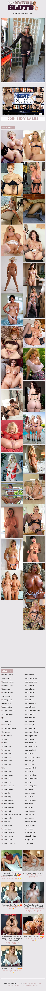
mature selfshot (30, 750)
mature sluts (29, 764)
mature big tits (6, 764)
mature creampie (7, 804)
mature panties (29, 728)
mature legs (28, 700)
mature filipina (6, 825)
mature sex (28, 754)
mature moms (29, 718)
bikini (3, 768)
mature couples (7, 800)
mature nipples (29, 725)
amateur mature (7, 675)
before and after (7, 685)
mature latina (29, 696)
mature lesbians (30, 703)
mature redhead (30, 743)
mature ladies (29, 689)
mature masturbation (32, 710)
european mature (7, 710)
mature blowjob (7, 775)
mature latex (29, 693)
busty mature (6, 689)
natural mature (29, 811)
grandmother (6, 721)
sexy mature (29, 829)
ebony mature (6, 707)
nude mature (29, 814)
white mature (29, 843)
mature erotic (6, 818)
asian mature (6, 678)
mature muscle (29, 721)
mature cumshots (7, 807)
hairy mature (6, 725)
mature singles (29, 761)
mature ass (5, 750)
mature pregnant (30, 736)
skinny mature (29, 832)
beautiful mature (7, 682)
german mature (7, 714)
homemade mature (8, 728)
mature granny (7, 840)
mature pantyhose (31, 732)
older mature (29, 818)
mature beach (6, 761)
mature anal (6, 746)
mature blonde (6, 771)
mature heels (29, 675)
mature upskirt (29, 789)
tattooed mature (30, 836)
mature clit (5, 793)
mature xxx (28, 807)
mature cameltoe (7, 786)
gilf (2, 718)
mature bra (5, 779)
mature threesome (31, 779)
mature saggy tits (30, 746)
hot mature (5, 732)
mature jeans (29, 685)
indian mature (6, 736)
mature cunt (6, 811)
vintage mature (29, 840)
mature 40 (5, 743)
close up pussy (7, 700)
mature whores (29, 800)
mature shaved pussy (32, 757)
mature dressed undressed (11, 814)
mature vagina (29, 793)
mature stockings (30, 775)
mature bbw (6, 757)
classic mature (6, 696)
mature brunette (7, 782)
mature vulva (29, 796)
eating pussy (6, 703)
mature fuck (6, 829)
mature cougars (7, 796)
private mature (29, 825)
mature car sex (7, 789)
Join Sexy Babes (23, 118)
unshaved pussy (30, 786)
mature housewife (31, 678)
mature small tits (30, 768)
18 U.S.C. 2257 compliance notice (26, 985)
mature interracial (30, 682)
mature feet (5, 822)
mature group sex (8, 843)
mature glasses (7, 836)
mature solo (28, 771)
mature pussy (29, 739)
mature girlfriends (8, 832)
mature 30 (5, 739)
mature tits (28, 782)
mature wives (29, 804)
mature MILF (29, 714)
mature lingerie (29, 707)
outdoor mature (30, 822)
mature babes (6, 754)
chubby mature (7, 693)
